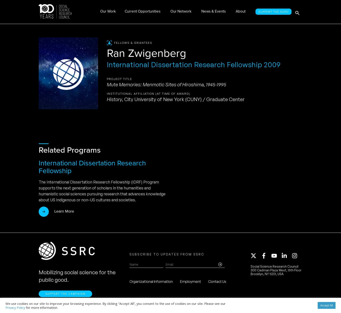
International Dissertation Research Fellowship (92, 167)
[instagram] (295, 256)
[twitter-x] (255, 256)
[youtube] (276, 256)
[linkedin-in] (286, 256)
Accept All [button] (326, 305)
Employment (190, 282)
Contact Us (217, 282)
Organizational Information (151, 282)
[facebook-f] (266, 256)
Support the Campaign (65, 295)
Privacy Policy (15, 307)
